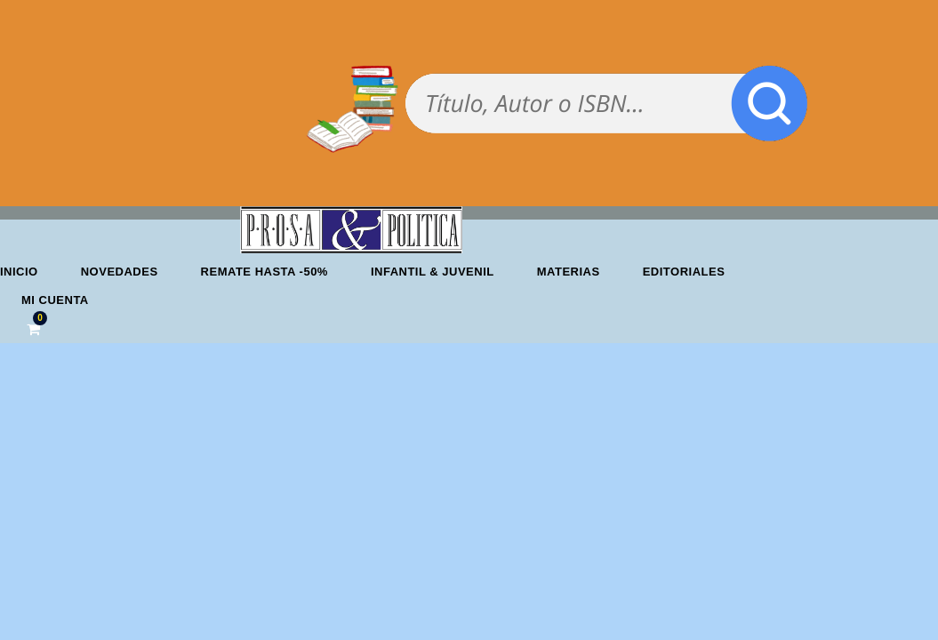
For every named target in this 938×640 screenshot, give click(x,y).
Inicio (19, 271)
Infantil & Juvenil (432, 271)
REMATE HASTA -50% (264, 271)
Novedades (119, 271)
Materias (568, 271)
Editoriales (684, 271)
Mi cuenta (55, 300)
